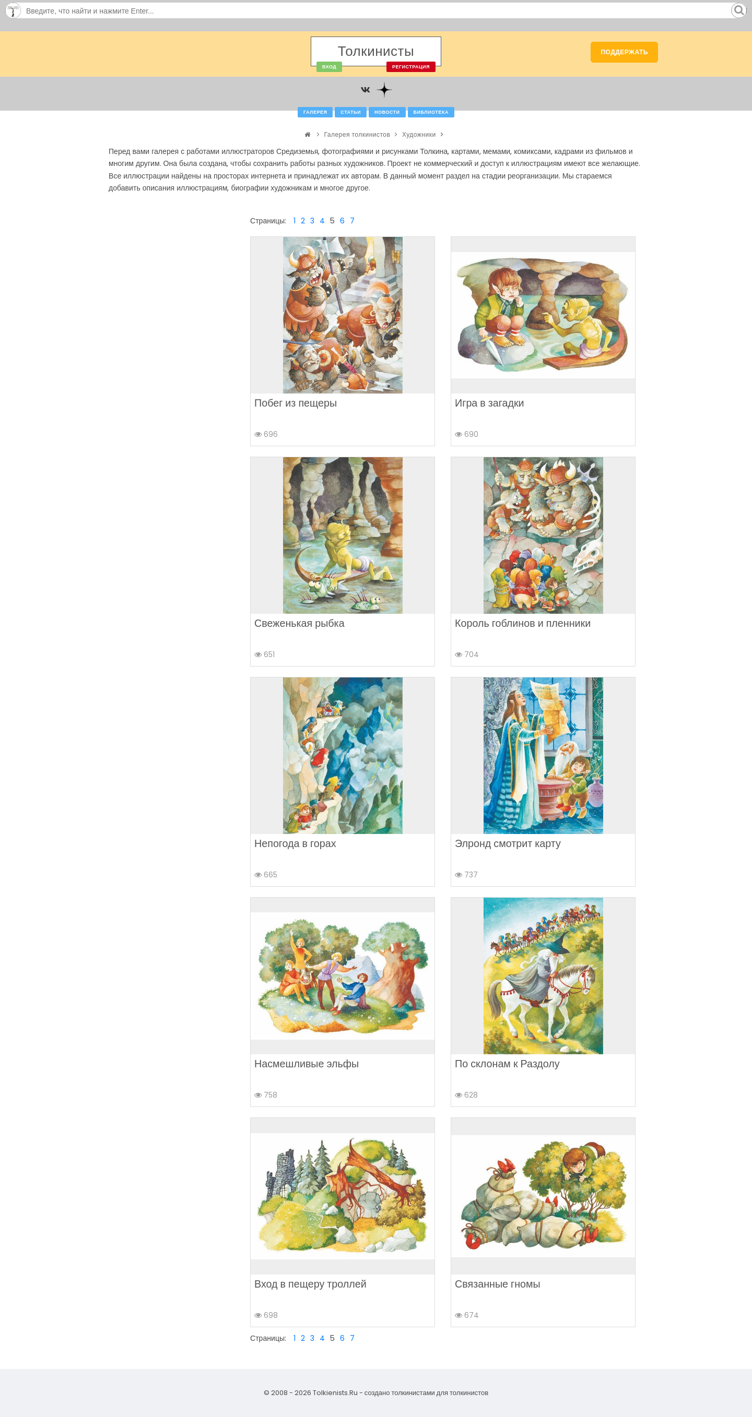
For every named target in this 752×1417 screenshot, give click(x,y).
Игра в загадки (489, 403)
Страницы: (268, 221)
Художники (419, 134)
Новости (387, 112)
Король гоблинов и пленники (523, 623)
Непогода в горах (295, 843)
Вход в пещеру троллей (310, 1284)
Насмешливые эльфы (306, 1063)
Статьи (350, 112)
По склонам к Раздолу (507, 1063)
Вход (329, 67)
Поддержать (624, 51)
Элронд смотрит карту (508, 843)
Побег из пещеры (295, 403)
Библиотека (431, 112)
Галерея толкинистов (357, 134)
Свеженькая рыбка (299, 623)
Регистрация (411, 67)
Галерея (315, 112)
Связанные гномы (497, 1284)
